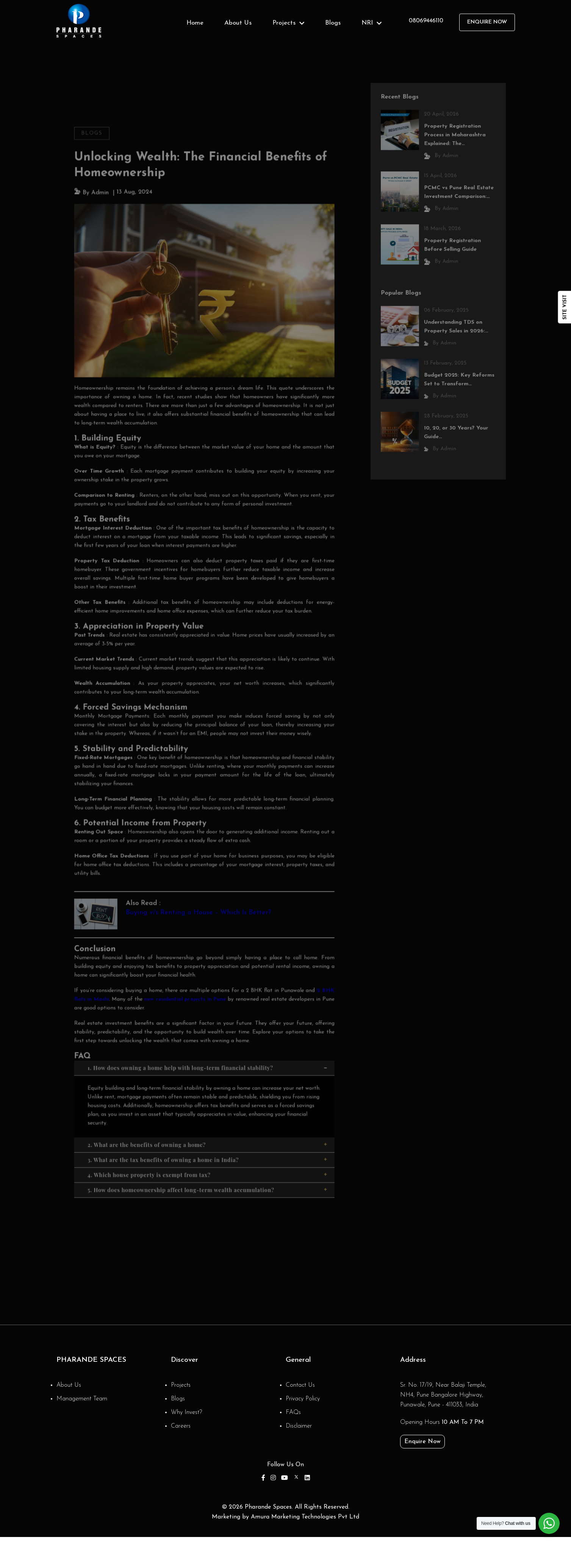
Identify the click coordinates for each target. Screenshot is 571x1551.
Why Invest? (186, 1412)
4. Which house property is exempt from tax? (208, 1153)
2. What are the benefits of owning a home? (208, 1124)
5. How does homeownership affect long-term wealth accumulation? (208, 1168)
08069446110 (426, 21)
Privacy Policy (303, 1399)
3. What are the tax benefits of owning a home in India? (208, 1139)
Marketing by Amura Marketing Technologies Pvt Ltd (285, 1517)
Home (194, 23)
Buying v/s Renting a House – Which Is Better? (199, 902)
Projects (288, 23)
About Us (238, 23)
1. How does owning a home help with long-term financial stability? (208, 1051)
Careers (181, 1426)
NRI (371, 23)
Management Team (81, 1399)
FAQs (293, 1412)
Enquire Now (487, 22)
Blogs (333, 23)
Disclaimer (299, 1426)
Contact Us (300, 1385)
